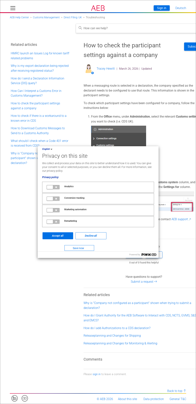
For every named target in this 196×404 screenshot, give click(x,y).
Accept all (58, 235)
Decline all (91, 235)
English (47, 149)
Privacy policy (50, 177)
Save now (78, 248)
